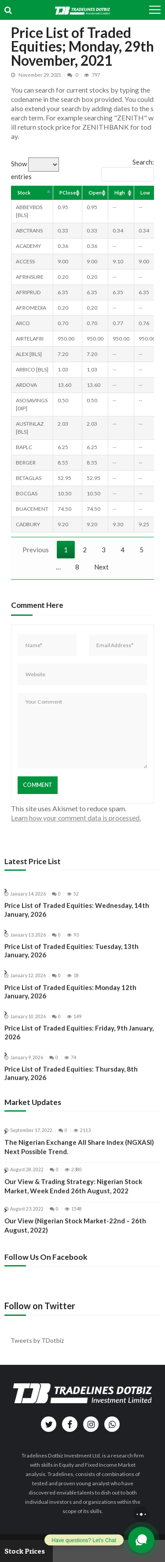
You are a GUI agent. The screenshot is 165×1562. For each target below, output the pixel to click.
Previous (35, 550)
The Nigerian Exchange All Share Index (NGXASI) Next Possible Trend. (79, 1153)
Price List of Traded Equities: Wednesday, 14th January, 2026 (76, 916)
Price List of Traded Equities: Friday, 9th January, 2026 (79, 1038)
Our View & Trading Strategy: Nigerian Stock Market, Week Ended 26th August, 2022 (73, 1192)
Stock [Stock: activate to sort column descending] (24, 192)
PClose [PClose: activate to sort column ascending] (67, 192)
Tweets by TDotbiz (37, 1340)
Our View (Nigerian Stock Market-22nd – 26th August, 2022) (75, 1231)
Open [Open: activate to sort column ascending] (95, 192)
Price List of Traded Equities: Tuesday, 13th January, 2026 (71, 957)
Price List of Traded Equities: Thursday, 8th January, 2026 (71, 1079)
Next (101, 567)
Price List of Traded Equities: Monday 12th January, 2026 (70, 998)
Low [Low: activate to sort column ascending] (145, 192)
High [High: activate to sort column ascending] (119, 192)
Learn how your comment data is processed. (76, 817)
